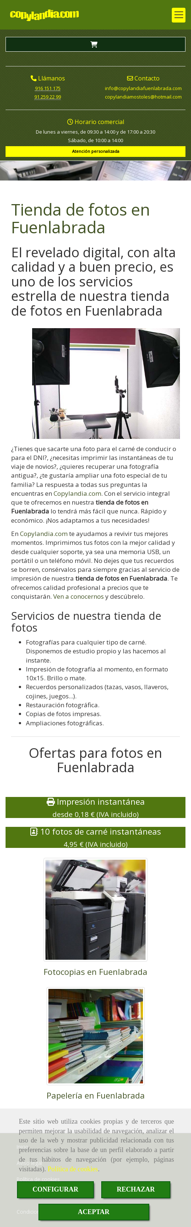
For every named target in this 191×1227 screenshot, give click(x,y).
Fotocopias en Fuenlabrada (95, 971)
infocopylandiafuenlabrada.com (143, 88)
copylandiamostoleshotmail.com (143, 96)
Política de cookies (73, 1169)
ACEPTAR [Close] (94, 1212)
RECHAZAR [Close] (136, 1189)
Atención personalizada (95, 151)
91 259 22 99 (47, 96)
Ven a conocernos (78, 596)
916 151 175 (48, 88)
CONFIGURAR (55, 1189)
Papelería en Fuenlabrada (96, 1095)
